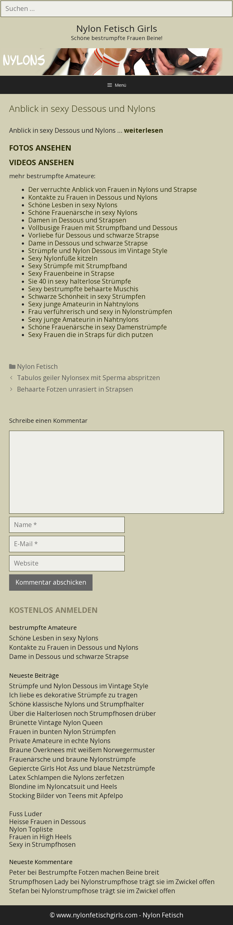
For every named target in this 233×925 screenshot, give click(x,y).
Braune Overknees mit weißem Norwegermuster (82, 750)
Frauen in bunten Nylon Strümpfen (62, 731)
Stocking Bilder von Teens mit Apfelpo (66, 795)
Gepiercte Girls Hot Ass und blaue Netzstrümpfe (82, 768)
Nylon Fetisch (37, 366)
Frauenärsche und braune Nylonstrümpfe (72, 759)
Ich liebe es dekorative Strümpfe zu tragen (73, 695)
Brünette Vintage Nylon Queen (56, 722)
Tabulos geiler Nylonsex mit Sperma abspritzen (88, 377)
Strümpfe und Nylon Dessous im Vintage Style (78, 686)
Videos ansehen (41, 162)
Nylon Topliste (31, 829)
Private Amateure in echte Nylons (59, 740)
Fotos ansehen (40, 147)
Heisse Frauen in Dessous (47, 821)
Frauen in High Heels (40, 837)
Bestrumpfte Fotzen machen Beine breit (98, 872)
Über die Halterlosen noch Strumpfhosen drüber (82, 713)
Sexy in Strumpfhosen (42, 844)
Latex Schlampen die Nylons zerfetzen (66, 777)
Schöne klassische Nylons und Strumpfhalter (76, 704)
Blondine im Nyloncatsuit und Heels (63, 786)
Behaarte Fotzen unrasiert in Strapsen (75, 389)
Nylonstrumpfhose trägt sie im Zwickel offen (147, 881)
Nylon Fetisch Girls (116, 28)
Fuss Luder (25, 814)
